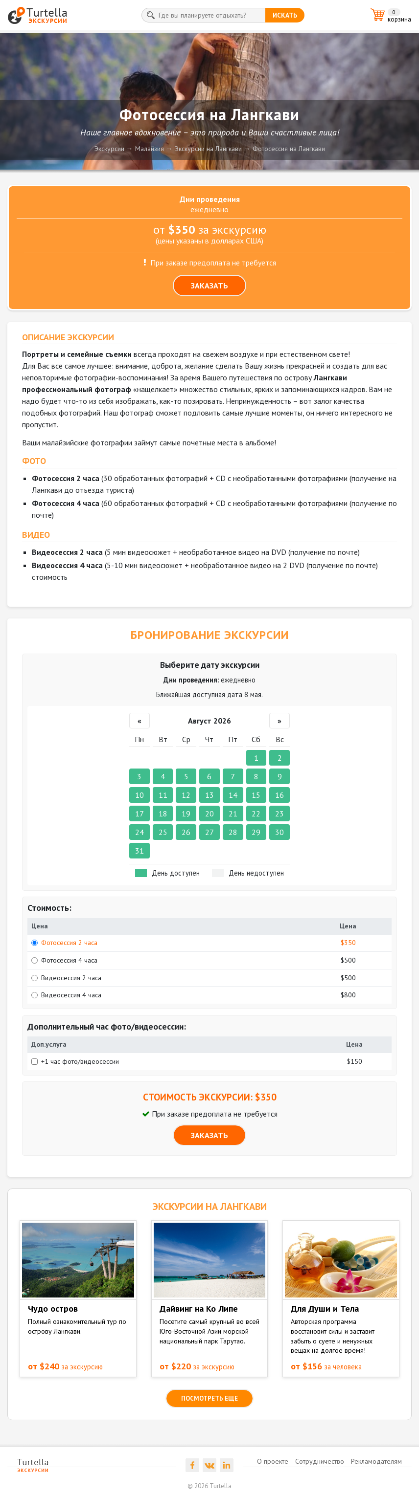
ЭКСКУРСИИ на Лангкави (209, 1206)
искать (285, 15)
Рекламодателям (376, 1461)
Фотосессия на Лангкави (289, 148)
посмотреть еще (209, 1398)
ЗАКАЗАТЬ (209, 285)
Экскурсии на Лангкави (208, 148)
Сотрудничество (319, 1461)
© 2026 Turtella (209, 1486)
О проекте (272, 1461)
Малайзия (149, 148)
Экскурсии (109, 148)
